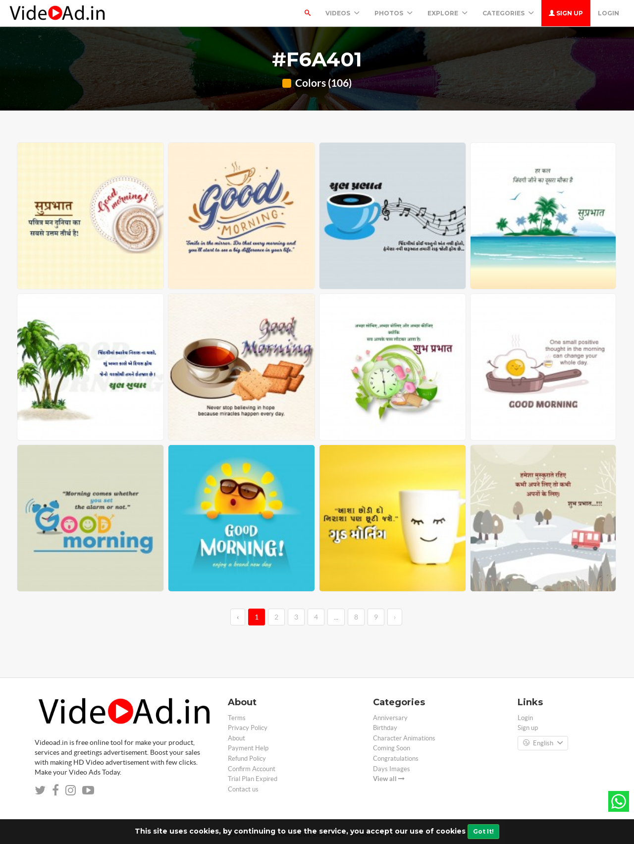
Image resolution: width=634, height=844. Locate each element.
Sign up (566, 13)
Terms (237, 718)
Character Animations (404, 738)
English (543, 743)
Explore (447, 13)
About (236, 738)
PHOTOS (393, 13)
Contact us (243, 789)
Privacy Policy (247, 727)
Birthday (385, 727)
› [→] (395, 617)
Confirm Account (251, 769)
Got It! (483, 831)
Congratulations (396, 758)
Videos (342, 13)
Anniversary (390, 718)
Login (608, 13)
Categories (508, 13)
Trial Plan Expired (252, 779)
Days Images (391, 769)
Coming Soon (391, 748)
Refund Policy (247, 758)
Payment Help (248, 748)
